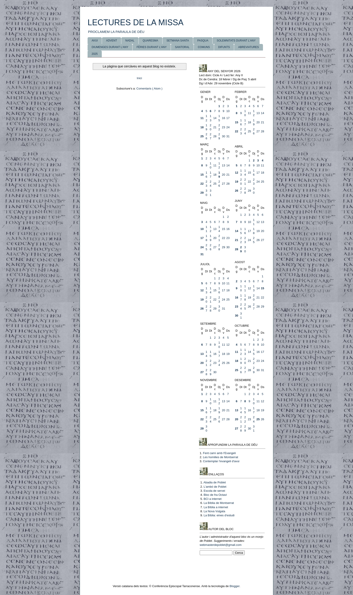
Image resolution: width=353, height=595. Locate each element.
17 (227, 118)
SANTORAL (182, 47)
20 (258, 122)
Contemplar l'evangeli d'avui (221, 461)
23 (223, 127)
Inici (139, 78)
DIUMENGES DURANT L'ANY (110, 47)
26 (236, 190)
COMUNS (204, 47)
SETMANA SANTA (178, 40)
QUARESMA (150, 40)
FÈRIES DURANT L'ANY (152, 47)
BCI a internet (213, 499)
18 (202, 127)
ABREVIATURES (248, 47)
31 (227, 136)
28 (214, 136)
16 (223, 118)
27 (258, 131)
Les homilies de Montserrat (220, 457)
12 (236, 172)
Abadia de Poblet (215, 482)
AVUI (95, 40)
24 (227, 127)
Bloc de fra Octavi (215, 494)
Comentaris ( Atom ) (149, 88)
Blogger (235, 586)
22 (236, 131)
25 (202, 136)
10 (227, 111)
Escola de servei (214, 490)
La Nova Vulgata (214, 511)
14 (214, 118)
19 (236, 181)
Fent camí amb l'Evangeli (219, 453)
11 (202, 118)
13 (258, 113)
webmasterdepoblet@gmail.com (221, 545)
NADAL (129, 40)
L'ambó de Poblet (215, 486)
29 (202, 192)
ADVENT (111, 40)
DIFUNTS (224, 47)
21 (214, 127)
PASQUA (202, 40)
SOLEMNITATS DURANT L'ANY (236, 40)
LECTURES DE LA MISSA (135, 22)
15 (236, 122)
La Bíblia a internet (216, 507)
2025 (95, 53)
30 (223, 136)
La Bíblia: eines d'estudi (219, 515)
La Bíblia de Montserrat (219, 503)
